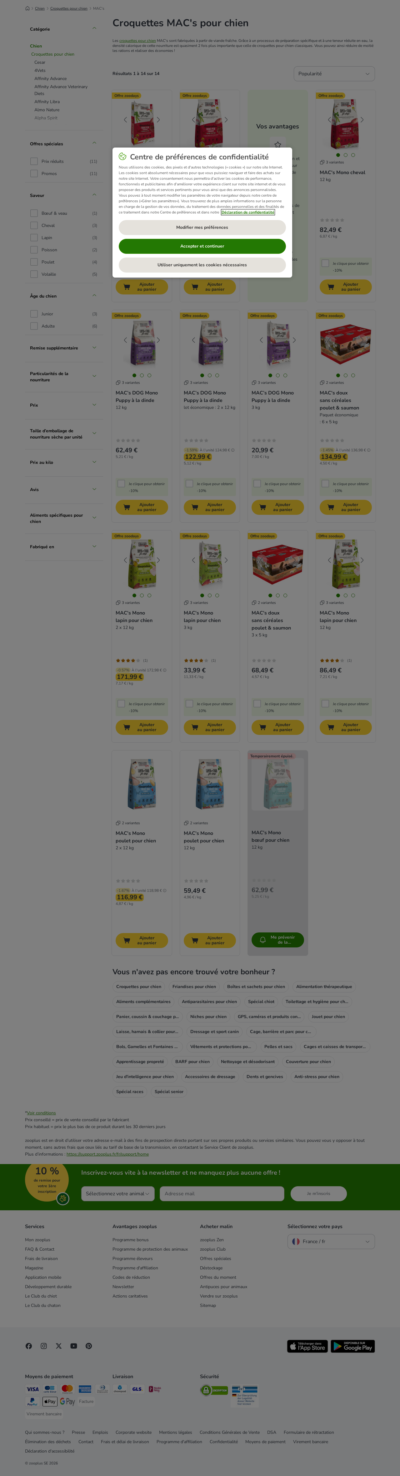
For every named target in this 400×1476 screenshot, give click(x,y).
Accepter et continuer (202, 246)
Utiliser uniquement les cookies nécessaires (202, 265)
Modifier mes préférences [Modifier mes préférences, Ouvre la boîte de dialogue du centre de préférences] (202, 227)
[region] (202, 213)
